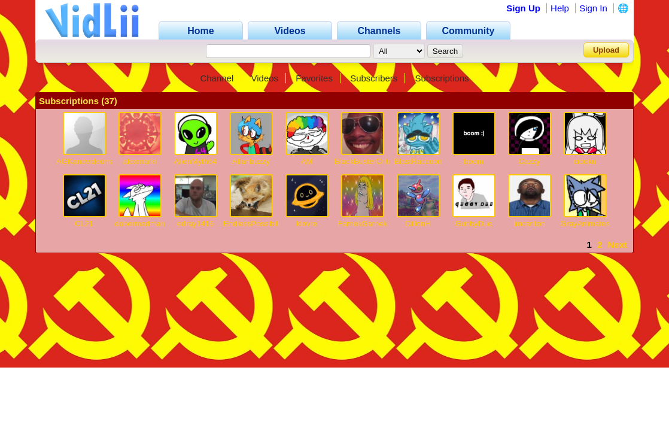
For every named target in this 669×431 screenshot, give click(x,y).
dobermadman (140, 223)
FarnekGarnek (362, 223)
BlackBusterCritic (364, 161)
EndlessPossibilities (257, 223)
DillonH (418, 223)
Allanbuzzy (251, 161)
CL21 (84, 223)
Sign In (593, 8)
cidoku (585, 161)
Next (617, 244)
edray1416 (195, 223)
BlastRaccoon (418, 161)
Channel (216, 78)
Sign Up (523, 8)
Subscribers (373, 78)
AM (307, 161)
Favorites (314, 78)
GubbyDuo (473, 223)
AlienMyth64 (195, 161)
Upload (606, 49)
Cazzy (529, 161)
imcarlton (529, 223)
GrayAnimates (584, 223)
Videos (265, 78)
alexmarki (140, 161)
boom (473, 161)
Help (560, 8)
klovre (306, 223)
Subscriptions (442, 78)
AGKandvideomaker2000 (99, 161)
